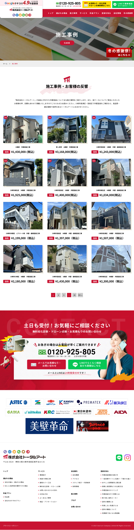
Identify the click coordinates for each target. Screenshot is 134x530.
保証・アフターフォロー (48, 502)
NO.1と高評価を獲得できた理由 (16, 486)
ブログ (73, 500)
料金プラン (94, 13)
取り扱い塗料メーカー (110, 498)
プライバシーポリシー (10, 526)
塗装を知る (106, 13)
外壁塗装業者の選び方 (110, 475)
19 (74, 295)
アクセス (76, 479)
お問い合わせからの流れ (48, 490)
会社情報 (117, 13)
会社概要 (76, 475)
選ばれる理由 (61, 13)
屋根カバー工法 (45, 483)
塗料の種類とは (107, 502)
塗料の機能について (109, 509)
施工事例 (73, 13)
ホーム (5, 64)
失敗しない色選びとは (110, 506)
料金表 (7, 497)
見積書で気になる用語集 (111, 513)
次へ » (80, 295)
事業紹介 (43, 475)
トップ (50, 13)
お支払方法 (44, 494)
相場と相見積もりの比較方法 (112, 487)
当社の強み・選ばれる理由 (14, 482)
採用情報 (76, 487)
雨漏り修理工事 (45, 479)
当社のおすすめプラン (13, 501)
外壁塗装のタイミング (110, 490)
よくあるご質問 (45, 498)
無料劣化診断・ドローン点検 (50, 487)
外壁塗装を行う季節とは (111, 494)
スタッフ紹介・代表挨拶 (81, 483)
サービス (83, 13)
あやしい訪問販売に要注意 (111, 483)
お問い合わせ (76, 507)
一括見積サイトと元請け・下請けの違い (116, 479)
